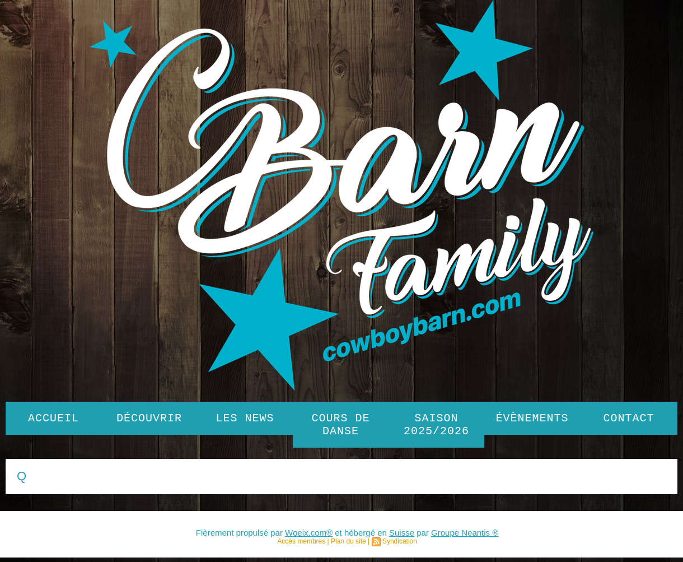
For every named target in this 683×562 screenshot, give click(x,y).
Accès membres (301, 546)
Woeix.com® (309, 537)
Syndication (399, 546)
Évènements (532, 419)
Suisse (401, 537)
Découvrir (149, 419)
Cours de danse (341, 427)
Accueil (53, 419)
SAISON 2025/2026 (436, 427)
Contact (629, 419)
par (422, 537)
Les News (245, 419)
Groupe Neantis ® (464, 537)
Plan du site (348, 546)
